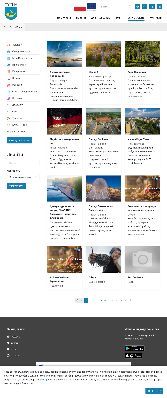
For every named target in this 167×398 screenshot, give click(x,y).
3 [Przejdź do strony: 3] (93, 300)
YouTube (12, 349)
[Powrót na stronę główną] (4, 27)
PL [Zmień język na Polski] (152, 6)
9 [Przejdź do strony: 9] (116, 300)
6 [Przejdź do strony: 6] (105, 300)
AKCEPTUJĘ (154, 391)
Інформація (63, 17)
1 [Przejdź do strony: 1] (86, 300)
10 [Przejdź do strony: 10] (120, 300)
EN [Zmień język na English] (159, 6)
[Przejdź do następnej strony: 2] (125, 300)
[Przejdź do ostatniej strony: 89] (130, 300)
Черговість (13, 170)
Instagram (13, 355)
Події (118, 17)
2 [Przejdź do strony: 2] (90, 300)
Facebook (13, 336)
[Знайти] (116, 6)
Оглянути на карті (19, 140)
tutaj (44, 379)
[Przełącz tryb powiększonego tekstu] (144, 6)
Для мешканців (100, 17)
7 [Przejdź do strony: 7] (108, 300)
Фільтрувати (16, 185)
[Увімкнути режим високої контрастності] (137, 6)
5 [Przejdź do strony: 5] (101, 300)
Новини (81, 17)
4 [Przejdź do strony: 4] (97, 300)
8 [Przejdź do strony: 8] (112, 300)
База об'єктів (136, 17)
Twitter (12, 343)
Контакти (156, 17)
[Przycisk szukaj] (130, 6)
